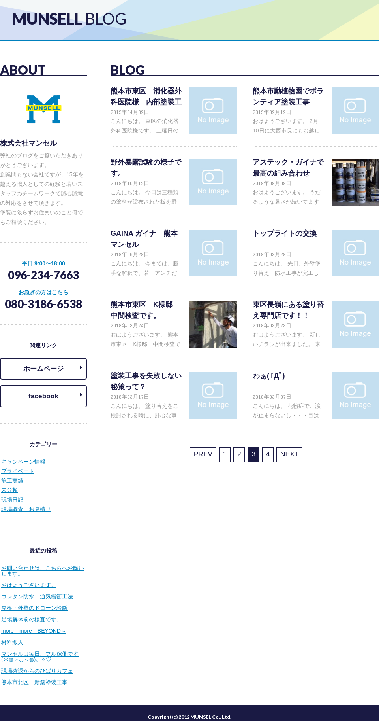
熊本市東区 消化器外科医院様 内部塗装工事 (146, 102)
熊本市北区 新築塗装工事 (34, 675)
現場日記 (12, 492)
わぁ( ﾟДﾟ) (269, 376)
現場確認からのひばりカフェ (37, 663)
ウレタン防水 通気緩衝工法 (37, 589)
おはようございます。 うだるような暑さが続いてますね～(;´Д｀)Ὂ (287, 201)
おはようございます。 (28, 577)
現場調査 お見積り (26, 501)
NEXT (282, 453)
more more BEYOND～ (33, 623)
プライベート (17, 463)
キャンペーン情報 (23, 454)
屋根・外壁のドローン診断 (34, 600)
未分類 (9, 482)
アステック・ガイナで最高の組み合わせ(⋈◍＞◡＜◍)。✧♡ (288, 173)
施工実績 (12, 473)
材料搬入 (12, 635)
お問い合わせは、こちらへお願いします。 (42, 563)
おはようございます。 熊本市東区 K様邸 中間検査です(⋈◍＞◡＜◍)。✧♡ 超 (145, 344)
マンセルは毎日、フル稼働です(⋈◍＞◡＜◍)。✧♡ (40, 649)
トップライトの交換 (285, 233)
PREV (209, 453)
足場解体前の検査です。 (31, 612)
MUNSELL (69, 18)
